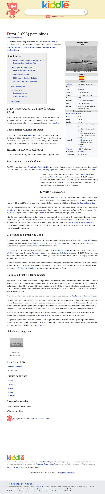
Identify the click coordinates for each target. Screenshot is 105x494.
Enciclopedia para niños (14, 37)
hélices (82, 146)
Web (48, 16)
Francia (41, 213)
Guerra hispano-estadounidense (54, 197)
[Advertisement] (52, 24)
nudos (82, 152)
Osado (10, 392)
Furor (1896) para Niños (15, 467)
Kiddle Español (11, 491)
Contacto (58, 491)
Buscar (84, 12)
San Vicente (91, 170)
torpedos (55, 123)
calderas (82, 140)
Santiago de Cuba (38, 253)
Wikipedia (40, 489)
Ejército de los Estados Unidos (29, 268)
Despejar (80, 12)
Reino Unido (32, 135)
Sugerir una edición (67, 473)
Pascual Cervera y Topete (45, 170)
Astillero (69, 84)
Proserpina (12, 396)
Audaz (10, 388)
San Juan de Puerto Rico (86, 203)
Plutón (51, 177)
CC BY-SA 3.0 (39, 487)
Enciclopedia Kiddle (43, 462)
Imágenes (55, 16)
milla (44, 315)
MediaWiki (70, 489)
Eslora (68, 116)
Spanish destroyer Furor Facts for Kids (35, 418)
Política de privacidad (46, 491)
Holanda (60, 243)
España (31, 167)
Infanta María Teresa (83, 174)
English (62, 16)
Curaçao (84, 240)
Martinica (10, 210)
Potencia (69, 149)
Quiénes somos (31, 491)
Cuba (64, 253)
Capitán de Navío (74, 222)
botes (42, 325)
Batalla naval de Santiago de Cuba (23, 47)
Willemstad (37, 243)
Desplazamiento (71, 114)
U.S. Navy (10, 253)
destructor (81, 89)
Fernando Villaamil (87, 222)
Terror (58, 177)
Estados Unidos (43, 167)
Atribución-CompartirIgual (45, 464)
